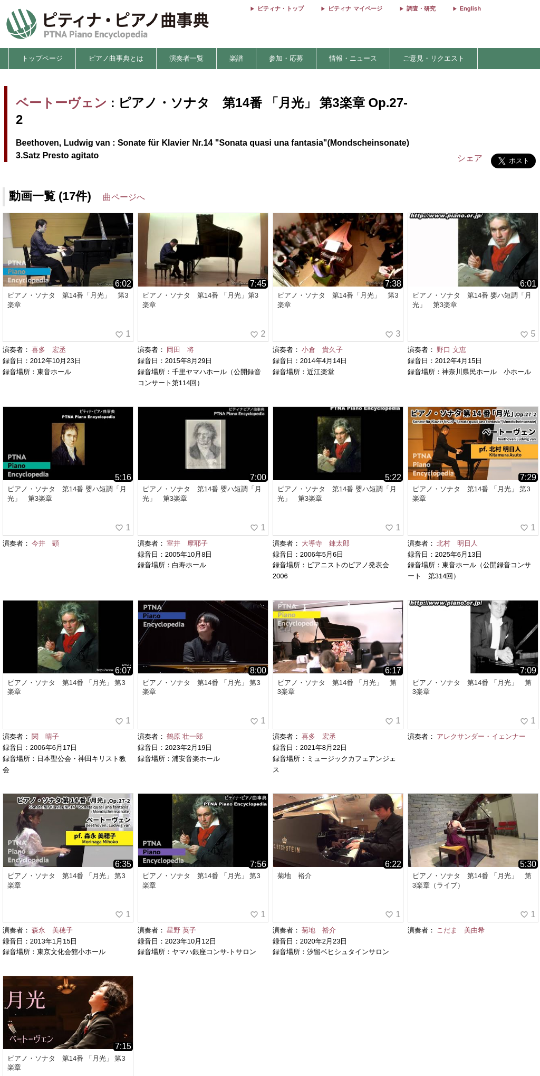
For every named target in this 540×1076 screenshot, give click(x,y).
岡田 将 (180, 350)
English (470, 8)
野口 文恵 (451, 350)
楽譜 (236, 58)
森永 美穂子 (52, 930)
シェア (470, 158)
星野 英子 (181, 930)
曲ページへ (124, 197)
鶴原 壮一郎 (185, 736)
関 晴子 (45, 736)
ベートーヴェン (61, 103)
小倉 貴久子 (322, 350)
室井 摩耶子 (187, 543)
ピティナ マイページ (355, 8)
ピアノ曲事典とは (116, 58)
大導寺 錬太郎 (326, 543)
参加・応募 (286, 58)
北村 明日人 (457, 543)
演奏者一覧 (186, 58)
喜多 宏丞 (49, 350)
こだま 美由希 (461, 930)
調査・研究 (421, 8)
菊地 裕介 (319, 930)
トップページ (42, 58)
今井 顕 (45, 543)
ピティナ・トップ (280, 8)
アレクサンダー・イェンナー (481, 736)
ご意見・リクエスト (434, 58)
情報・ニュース (353, 58)
